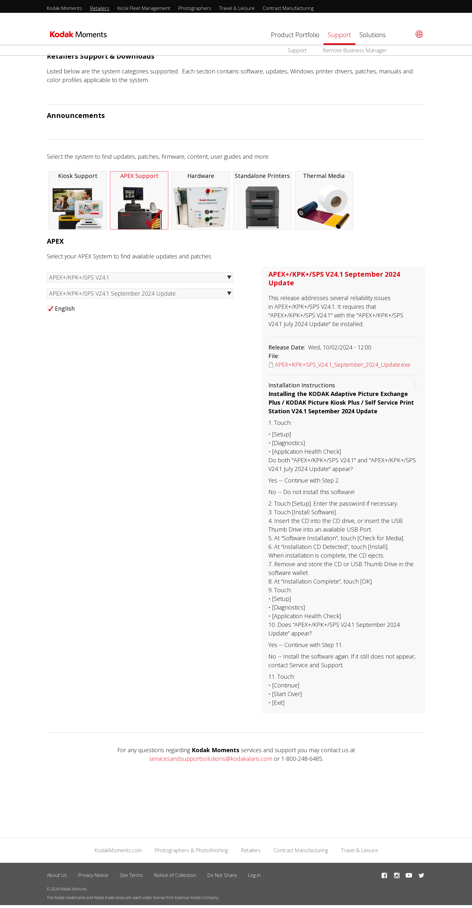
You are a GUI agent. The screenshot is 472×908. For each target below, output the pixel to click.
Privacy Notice (93, 877)
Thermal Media (324, 203)
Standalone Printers (262, 203)
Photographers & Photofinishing (191, 852)
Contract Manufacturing (288, 8)
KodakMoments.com (118, 852)
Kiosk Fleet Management (143, 8)
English (65, 311)
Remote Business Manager (355, 50)
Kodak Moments (64, 8)
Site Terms (131, 877)
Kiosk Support (77, 203)
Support (339, 34)
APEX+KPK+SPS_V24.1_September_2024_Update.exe (342, 367)
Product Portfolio (295, 34)
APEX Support (139, 203)
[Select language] (418, 34)
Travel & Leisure (237, 8)
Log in (254, 877)
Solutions (372, 34)
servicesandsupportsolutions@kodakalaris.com (210, 761)
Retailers (99, 8)
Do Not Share (222, 877)
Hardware (201, 203)
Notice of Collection (175, 877)
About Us (57, 877)
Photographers (194, 8)
